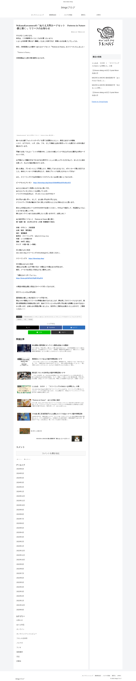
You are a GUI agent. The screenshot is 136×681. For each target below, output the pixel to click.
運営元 (114, 675)
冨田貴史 (19, 319)
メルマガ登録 (106, 675)
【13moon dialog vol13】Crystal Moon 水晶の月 (106, 72)
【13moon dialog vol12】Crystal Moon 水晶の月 (106, 94)
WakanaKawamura (28, 316)
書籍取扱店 (98, 675)
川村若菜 (29, 319)
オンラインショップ (87, 675)
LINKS (119, 675)
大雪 (24, 319)
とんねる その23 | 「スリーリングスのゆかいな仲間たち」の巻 (105, 64)
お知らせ (19, 316)
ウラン (57, 316)
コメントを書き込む (51, 453)
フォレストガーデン (76, 316)
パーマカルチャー (65, 316)
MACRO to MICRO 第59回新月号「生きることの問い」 (106, 86)
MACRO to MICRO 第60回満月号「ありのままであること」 (106, 79)
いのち (36, 316)
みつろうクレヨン (49, 316)
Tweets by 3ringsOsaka (100, 102)
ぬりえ (41, 316)
